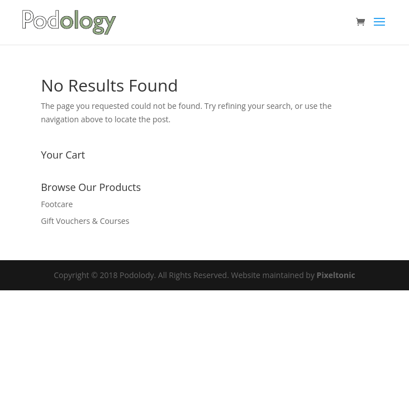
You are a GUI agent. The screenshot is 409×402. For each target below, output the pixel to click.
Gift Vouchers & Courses (85, 221)
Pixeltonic (336, 275)
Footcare (57, 204)
